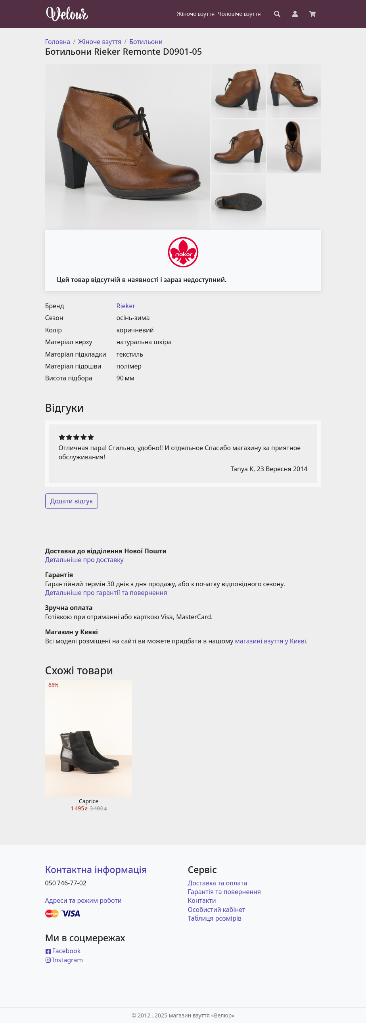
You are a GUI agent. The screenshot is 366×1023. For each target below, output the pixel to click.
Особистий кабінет (216, 909)
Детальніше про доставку (84, 559)
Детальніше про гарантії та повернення (106, 592)
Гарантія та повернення (224, 891)
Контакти (202, 900)
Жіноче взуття (99, 41)
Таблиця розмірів (215, 918)
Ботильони (146, 41)
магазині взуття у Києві (270, 641)
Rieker (126, 305)
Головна (58, 41)
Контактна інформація (96, 869)
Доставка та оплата (217, 883)
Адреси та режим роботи (83, 900)
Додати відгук (71, 501)
